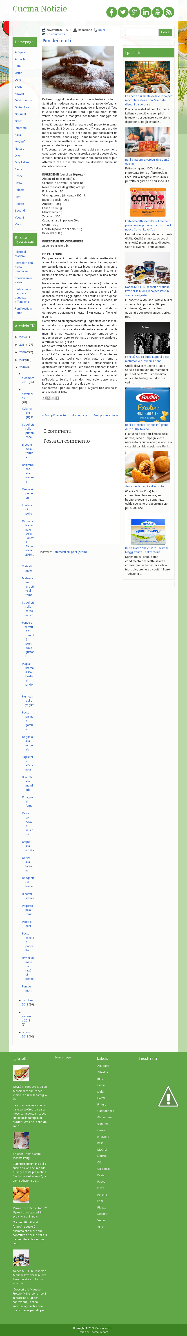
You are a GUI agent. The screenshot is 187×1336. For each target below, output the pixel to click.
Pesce (19, 176)
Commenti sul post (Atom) (70, 552)
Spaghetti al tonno (28, 882)
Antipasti (21, 52)
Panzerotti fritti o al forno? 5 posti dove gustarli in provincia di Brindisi (30, 1212)
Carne (18, 73)
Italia (18, 135)
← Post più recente (53, 415)
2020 (22, 352)
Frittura (19, 93)
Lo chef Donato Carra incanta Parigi (27, 1156)
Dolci (101, 30)
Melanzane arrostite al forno (28, 587)
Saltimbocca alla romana (28, 473)
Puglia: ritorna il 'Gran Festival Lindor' (28, 676)
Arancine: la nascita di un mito (144, 486)
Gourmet (20, 114)
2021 (22, 344)
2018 (22, 367)
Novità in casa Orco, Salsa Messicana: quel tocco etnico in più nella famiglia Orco (30, 1093)
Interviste (21, 128)
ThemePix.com (99, 1332)
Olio (17, 155)
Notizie (19, 148)
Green (18, 121)
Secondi (20, 210)
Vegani (19, 217)
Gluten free (22, 107)
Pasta (18, 169)
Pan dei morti (56, 40)
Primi (18, 196)
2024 (22, 337)
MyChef (20, 141)
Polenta (19, 190)
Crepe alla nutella (28, 846)
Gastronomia (23, 100)
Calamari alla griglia (27, 413)
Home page (79, 415)
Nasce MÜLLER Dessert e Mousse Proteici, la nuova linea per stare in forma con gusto (147, 291)
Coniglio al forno (27, 801)
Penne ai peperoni (27, 493)
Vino (18, 224)
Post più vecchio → (106, 415)
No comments (56, 34)
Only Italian (22, 162)
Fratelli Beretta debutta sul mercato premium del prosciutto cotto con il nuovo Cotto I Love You (148, 225)
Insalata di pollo (27, 509)
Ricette (19, 203)
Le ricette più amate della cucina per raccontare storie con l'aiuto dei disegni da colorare (148, 100)
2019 (22, 360)
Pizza (18, 183)
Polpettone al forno (27, 910)
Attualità (20, 59)
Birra (18, 66)
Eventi (18, 86)
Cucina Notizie (40, 9)
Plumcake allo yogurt (28, 701)
